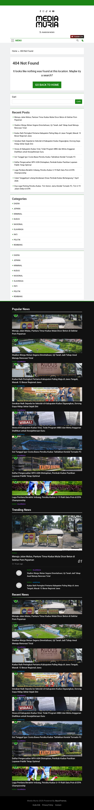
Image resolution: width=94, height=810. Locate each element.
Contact (58, 805)
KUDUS (17, 219)
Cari (14, 96)
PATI (15, 234)
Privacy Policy (47, 805)
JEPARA (17, 209)
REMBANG (18, 245)
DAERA (17, 203)
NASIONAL (18, 224)
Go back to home (47, 84)
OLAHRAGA (18, 229)
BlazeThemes (60, 801)
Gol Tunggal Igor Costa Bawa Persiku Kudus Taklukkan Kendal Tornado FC (45, 157)
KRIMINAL (18, 214)
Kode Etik (36, 805)
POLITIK (17, 240)
